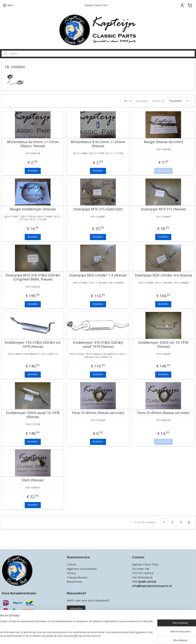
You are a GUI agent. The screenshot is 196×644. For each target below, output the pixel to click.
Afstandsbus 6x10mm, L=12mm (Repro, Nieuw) (33, 144)
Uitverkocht (163, 170)
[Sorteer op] (178, 101)
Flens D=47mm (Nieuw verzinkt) (163, 413)
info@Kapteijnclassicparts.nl (152, 586)
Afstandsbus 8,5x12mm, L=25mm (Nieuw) (98, 144)
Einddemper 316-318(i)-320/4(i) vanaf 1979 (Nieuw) (98, 344)
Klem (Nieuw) (32, 480)
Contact (72, 564)
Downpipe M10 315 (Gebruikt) (97, 209)
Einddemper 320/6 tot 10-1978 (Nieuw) (163, 344)
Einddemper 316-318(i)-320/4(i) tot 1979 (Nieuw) (33, 344)
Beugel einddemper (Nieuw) (33, 209)
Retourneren (74, 581)
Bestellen (33, 170)
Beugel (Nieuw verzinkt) (163, 142)
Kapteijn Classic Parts (16, 541)
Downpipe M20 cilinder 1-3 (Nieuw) (98, 275)
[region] (73, 630)
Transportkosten (77, 577)
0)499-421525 (147, 581)
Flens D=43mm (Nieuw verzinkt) (98, 413)
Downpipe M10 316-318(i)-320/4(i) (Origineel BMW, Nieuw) (32, 277)
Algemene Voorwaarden (82, 569)
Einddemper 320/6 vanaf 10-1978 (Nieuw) (33, 415)
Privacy (71, 573)
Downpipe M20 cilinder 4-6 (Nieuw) (163, 275)
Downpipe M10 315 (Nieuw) (163, 209)
